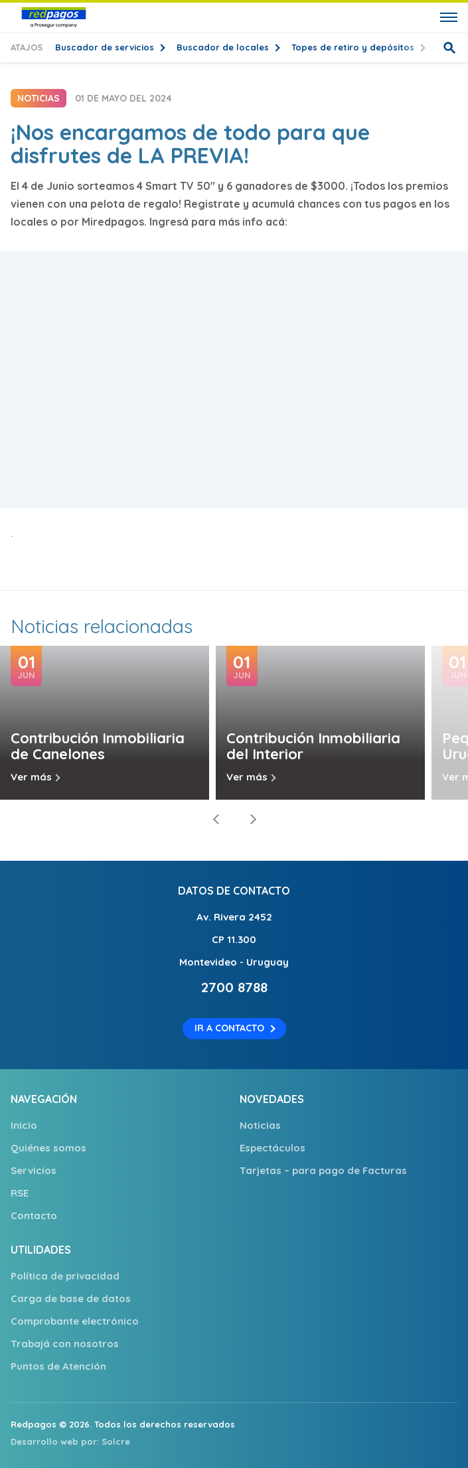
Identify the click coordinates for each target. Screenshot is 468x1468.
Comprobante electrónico (75, 1321)
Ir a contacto (229, 1028)
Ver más (31, 777)
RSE (20, 1193)
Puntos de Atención (58, 1366)
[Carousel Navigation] (234, 819)
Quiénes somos (48, 1147)
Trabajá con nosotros (65, 1343)
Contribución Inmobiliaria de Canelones (98, 746)
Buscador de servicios (106, 47)
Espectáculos (272, 1147)
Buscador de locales (224, 47)
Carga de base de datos (71, 1298)
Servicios (33, 1170)
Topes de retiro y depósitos (354, 47)
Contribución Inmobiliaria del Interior (313, 746)
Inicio (24, 1125)
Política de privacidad (65, 1276)
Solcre (116, 1441)
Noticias (260, 1125)
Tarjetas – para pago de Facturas (323, 1170)
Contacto (34, 1215)
